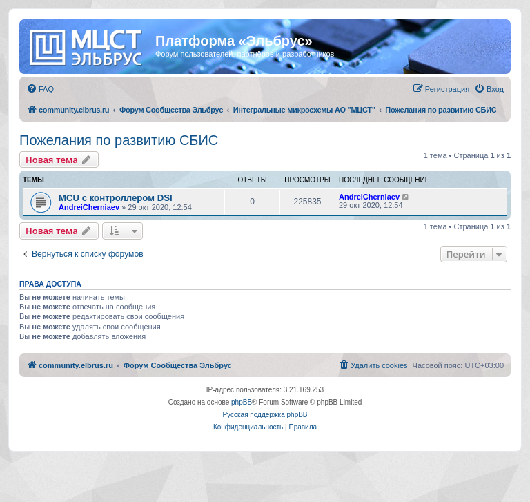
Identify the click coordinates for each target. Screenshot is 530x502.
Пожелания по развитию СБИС (118, 140)
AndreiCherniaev (89, 207)
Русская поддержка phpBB (264, 414)
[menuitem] (40, 89)
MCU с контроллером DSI (116, 198)
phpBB (241, 402)
